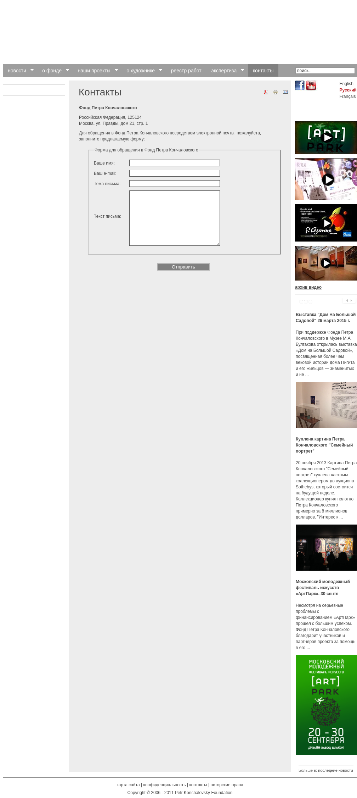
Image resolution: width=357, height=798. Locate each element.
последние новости (335, 770)
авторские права (226, 784)
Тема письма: (107, 183)
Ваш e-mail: (105, 173)
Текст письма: (107, 227)
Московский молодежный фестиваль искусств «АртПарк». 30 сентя (323, 587)
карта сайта (128, 784)
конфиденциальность (164, 784)
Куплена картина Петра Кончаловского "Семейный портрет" (324, 445)
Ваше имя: (104, 163)
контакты (198, 784)
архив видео (308, 287)
